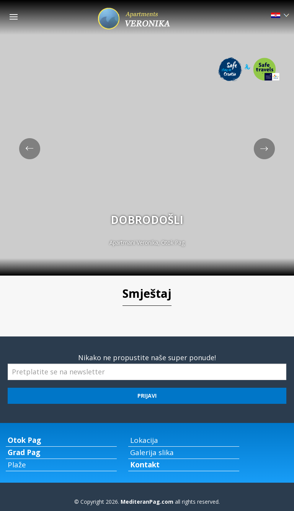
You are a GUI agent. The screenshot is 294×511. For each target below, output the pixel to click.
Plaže (17, 465)
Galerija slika (152, 452)
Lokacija (144, 440)
